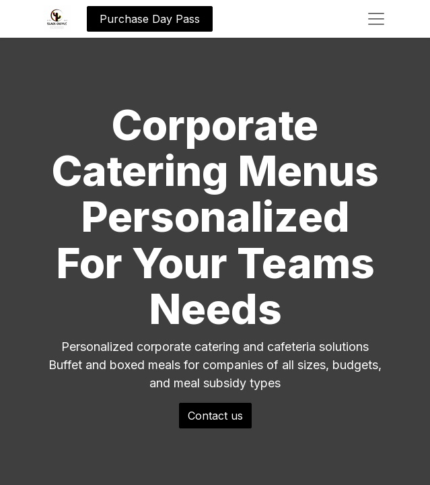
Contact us (215, 415)
